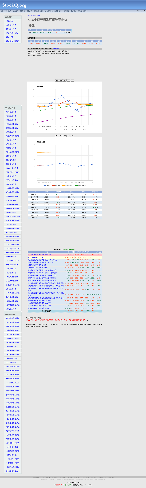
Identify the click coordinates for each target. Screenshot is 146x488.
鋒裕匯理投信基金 (12, 443)
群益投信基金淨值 (12, 354)
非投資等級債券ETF (94, 479)
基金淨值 (22, 11)
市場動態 (8, 11)
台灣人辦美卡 (36, 477)
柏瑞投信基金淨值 (12, 342)
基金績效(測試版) (12, 41)
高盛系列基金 (10, 160)
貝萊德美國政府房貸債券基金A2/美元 (40, 262)
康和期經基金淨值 (12, 451)
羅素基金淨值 (10, 289)
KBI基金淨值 (10, 200)
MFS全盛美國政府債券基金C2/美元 (39, 306)
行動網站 (62, 477)
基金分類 (29, 11)
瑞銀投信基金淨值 (12, 403)
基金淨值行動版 (11, 33)
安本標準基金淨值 (12, 152)
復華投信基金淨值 (12, 399)
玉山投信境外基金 (12, 261)
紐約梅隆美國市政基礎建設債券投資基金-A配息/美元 (46, 286)
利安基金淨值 (10, 184)
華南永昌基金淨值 (12, 370)
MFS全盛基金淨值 (34, 15)
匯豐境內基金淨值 (12, 378)
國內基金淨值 (10, 29)
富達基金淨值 (10, 116)
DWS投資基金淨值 (12, 216)
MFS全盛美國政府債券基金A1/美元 (39, 255)
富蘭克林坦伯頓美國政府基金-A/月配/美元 (42, 275)
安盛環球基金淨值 (12, 285)
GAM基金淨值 (11, 232)
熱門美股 (66, 11)
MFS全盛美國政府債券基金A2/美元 (39, 300)
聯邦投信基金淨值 (12, 439)
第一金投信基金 (11, 346)
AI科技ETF (102, 479)
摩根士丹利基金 (11, 277)
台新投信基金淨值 (12, 419)
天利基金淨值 (10, 256)
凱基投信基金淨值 (12, 423)
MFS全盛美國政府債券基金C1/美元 (39, 303)
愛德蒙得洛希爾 (11, 204)
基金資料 (56, 49)
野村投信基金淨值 (12, 326)
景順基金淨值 (10, 132)
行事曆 (80, 11)
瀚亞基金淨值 (10, 156)
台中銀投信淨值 (11, 447)
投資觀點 (73, 11)
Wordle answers (84, 477)
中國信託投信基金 (12, 459)
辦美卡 (85, 11)
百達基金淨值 (10, 224)
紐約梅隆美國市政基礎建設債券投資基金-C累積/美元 (46, 298)
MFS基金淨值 (10, 212)
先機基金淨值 (10, 309)
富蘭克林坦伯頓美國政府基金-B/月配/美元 (42, 278)
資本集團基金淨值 (12, 305)
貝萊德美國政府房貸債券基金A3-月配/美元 (42, 260)
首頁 (2, 11)
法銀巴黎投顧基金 (12, 172)
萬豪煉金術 (58, 479)
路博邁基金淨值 (11, 297)
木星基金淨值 (10, 176)
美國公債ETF (58, 11)
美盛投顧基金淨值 (12, 236)
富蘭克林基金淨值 (12, 136)
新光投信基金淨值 (12, 391)
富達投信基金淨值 (12, 322)
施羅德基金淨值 (11, 128)
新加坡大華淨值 (11, 180)
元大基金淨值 (10, 362)
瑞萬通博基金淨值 (12, 244)
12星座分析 (54, 477)
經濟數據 (36, 11)
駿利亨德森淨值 (11, 196)
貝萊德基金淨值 (11, 124)
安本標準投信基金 (12, 431)
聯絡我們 (111, 477)
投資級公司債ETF (83, 479)
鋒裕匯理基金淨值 (12, 208)
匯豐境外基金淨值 (12, 252)
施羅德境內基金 (11, 358)
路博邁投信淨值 (11, 471)
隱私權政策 (102, 477)
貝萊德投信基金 (11, 455)
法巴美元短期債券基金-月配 (37, 267)
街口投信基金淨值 (12, 374)
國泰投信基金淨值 (12, 395)
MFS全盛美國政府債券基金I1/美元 (39, 308)
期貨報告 (50, 11)
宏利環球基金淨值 (12, 188)
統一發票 (45, 477)
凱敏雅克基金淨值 (12, 220)
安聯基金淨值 (10, 148)
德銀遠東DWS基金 (12, 366)
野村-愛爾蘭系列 (11, 265)
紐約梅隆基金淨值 (12, 228)
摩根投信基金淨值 (12, 350)
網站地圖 (94, 477)
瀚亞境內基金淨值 (12, 334)
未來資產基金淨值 (12, 293)
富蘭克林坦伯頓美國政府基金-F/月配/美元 (42, 280)
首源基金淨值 (10, 273)
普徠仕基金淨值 (11, 301)
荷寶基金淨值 (10, 269)
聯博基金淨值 (10, 112)
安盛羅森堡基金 (11, 281)
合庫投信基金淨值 (12, 415)
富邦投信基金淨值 (12, 427)
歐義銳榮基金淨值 (12, 240)
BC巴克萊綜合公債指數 (36, 257)
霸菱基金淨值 (10, 120)
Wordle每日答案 (72, 477)
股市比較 (43, 11)
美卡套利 (52, 479)
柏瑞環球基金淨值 (12, 192)
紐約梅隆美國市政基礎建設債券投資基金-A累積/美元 (46, 283)
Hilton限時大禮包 (73, 479)
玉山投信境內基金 (12, 383)
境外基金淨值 (10, 25)
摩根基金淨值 (10, 144)
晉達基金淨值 (10, 140)
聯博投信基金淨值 (12, 318)
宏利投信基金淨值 (12, 407)
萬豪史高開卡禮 (45, 479)
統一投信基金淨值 (12, 411)
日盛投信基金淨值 (12, 435)
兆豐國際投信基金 (12, 463)
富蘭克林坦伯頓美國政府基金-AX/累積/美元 (42, 273)
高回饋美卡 (65, 479)
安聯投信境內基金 (12, 338)
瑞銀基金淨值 (10, 164)
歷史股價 (15, 11)
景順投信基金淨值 (12, 467)
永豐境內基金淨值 (12, 387)
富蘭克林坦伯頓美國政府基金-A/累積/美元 (42, 270)
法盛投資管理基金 (12, 248)
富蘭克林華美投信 (12, 330)
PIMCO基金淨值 (11, 168)
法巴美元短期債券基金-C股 (37, 265)
